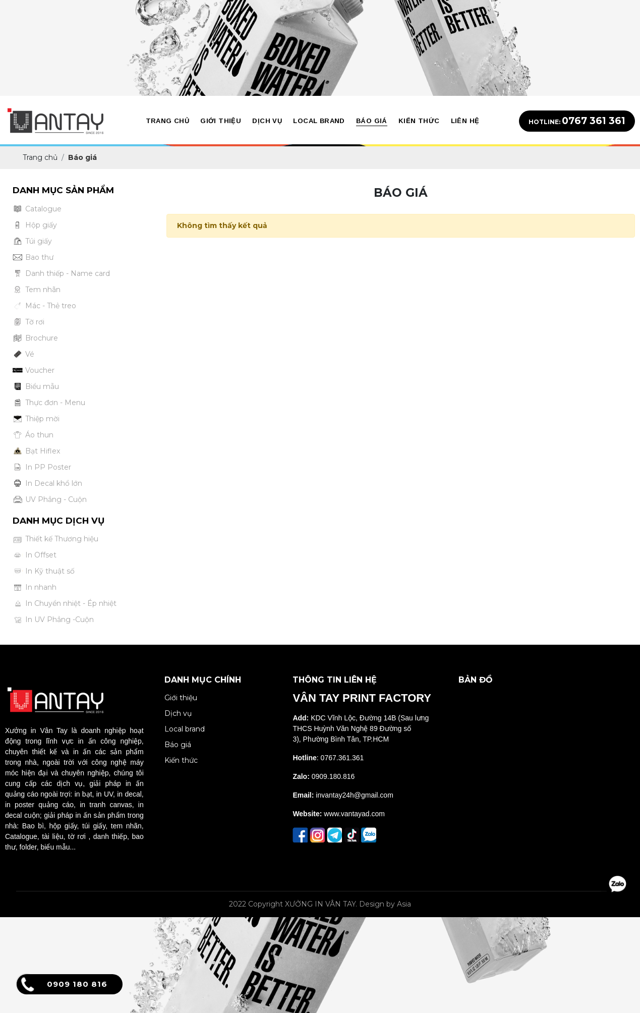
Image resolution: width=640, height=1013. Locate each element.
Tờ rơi (28, 322)
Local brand (184, 729)
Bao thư (33, 257)
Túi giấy (32, 241)
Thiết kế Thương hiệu (55, 539)
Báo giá (177, 744)
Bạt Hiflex (36, 451)
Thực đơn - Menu (49, 403)
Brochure (35, 338)
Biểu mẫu (36, 386)
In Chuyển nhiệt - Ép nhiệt (65, 603)
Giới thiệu (180, 697)
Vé (23, 354)
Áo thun (33, 435)
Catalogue (37, 209)
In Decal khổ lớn (47, 483)
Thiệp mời (36, 419)
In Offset (34, 555)
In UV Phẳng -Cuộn (53, 620)
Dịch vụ (178, 713)
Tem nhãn (37, 290)
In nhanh (34, 587)
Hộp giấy (35, 225)
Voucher (33, 370)
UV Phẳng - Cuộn (50, 499)
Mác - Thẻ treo (44, 306)
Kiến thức (181, 760)
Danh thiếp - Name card (61, 273)
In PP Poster (42, 467)
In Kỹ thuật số (44, 571)
